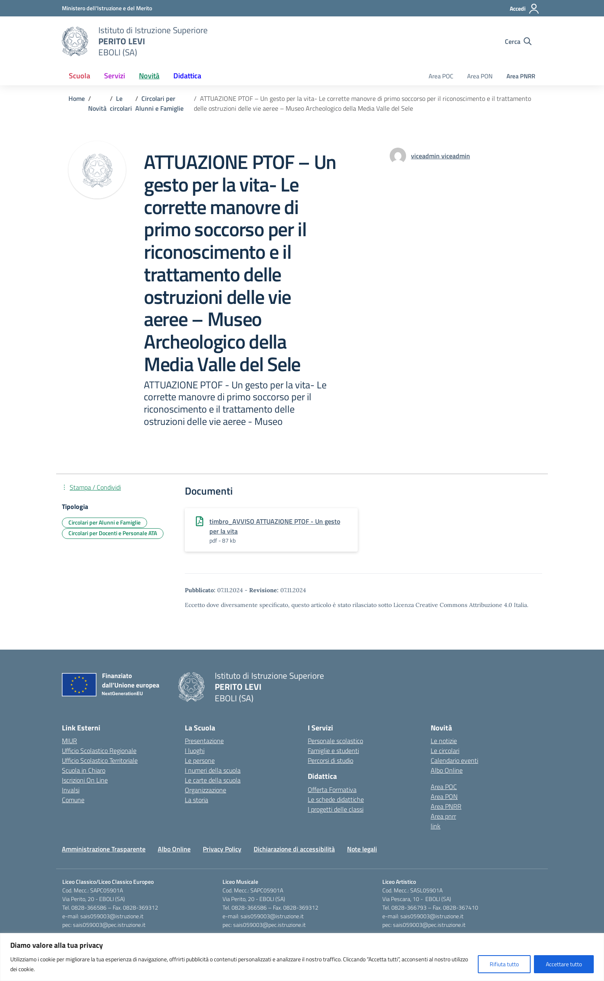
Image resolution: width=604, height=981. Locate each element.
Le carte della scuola (213, 780)
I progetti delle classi (335, 809)
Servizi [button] (114, 75)
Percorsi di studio (330, 760)
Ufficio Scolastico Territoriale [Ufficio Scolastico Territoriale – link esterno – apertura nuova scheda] (100, 760)
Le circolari (445, 750)
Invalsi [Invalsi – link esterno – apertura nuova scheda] (70, 790)
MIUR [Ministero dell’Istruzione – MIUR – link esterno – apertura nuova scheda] (69, 741)
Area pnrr (443, 816)
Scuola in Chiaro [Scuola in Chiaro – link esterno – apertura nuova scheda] (83, 770)
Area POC (441, 76)
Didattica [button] (187, 75)
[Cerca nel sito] (518, 41)
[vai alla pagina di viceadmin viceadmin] (440, 156)
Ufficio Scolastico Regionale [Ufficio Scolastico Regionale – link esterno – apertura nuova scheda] (99, 750)
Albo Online (447, 770)
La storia (196, 800)
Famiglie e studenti (333, 750)
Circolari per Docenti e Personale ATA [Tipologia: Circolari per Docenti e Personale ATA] (112, 533)
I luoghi (194, 750)
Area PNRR (520, 76)
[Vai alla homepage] (75, 41)
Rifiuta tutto (504, 964)
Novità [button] (149, 75)
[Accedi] (524, 8)
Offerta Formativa (332, 789)
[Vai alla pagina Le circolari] (121, 103)
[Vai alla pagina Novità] (97, 108)
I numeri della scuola (213, 770)
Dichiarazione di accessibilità (294, 849)
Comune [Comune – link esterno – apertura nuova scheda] (73, 800)
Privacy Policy (222, 849)
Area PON (480, 76)
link (436, 826)
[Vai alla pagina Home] (76, 98)
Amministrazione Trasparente (103, 849)
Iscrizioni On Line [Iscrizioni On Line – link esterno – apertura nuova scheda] (85, 780)
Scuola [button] (79, 75)
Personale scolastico (335, 741)
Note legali (362, 849)
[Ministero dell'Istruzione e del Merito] (107, 8)
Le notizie (444, 741)
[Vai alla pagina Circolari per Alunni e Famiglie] (159, 103)
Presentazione (204, 741)
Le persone (200, 760)
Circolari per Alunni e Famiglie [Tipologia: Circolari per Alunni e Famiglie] (104, 522)
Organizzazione (205, 790)
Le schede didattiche (336, 799)
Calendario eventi (454, 760)
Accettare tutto (564, 964)
